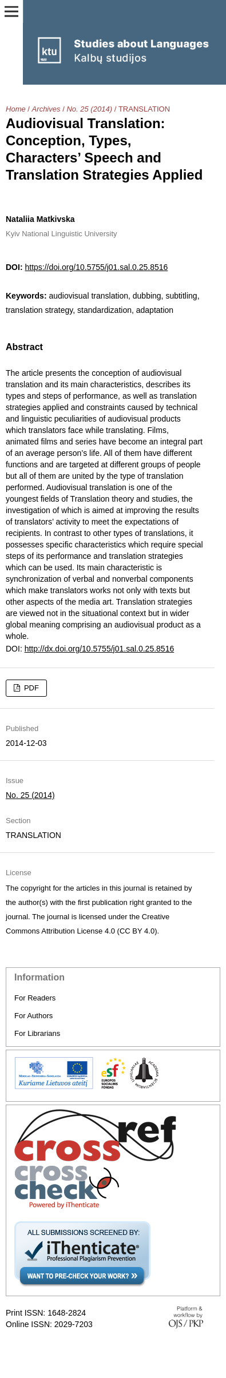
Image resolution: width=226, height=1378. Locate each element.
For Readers (34, 998)
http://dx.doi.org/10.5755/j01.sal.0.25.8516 (100, 648)
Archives (46, 109)
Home (16, 109)
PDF (30, 688)
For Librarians (37, 1033)
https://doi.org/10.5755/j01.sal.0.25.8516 (96, 267)
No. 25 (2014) (89, 109)
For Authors (33, 1015)
